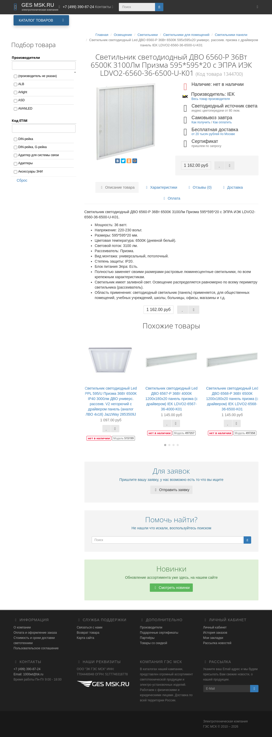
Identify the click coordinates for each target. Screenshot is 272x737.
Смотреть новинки (171, 588)
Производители (151, 627)
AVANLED (25, 108)
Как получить (200, 122)
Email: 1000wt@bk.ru (28, 674)
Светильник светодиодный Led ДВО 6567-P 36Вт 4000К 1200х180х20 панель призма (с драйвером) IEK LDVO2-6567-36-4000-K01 (171, 398)
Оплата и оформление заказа (35, 632)
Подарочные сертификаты (159, 632)
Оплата (171, 198)
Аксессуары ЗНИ (30, 171)
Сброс (20, 180)
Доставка (232, 187)
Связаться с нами (89, 627)
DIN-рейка (25, 139)
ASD (21, 100)
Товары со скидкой (153, 643)
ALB (21, 84)
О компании (22, 627)
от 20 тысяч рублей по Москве (213, 134)
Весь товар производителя (210, 99)
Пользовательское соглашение (36, 648)
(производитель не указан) (37, 76)
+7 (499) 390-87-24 (27, 669)
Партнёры (147, 638)
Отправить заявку (171, 490)
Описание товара (117, 187)
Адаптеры (25, 163)
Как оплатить (222, 122)
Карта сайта (85, 638)
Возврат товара (88, 632)
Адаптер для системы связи (38, 155)
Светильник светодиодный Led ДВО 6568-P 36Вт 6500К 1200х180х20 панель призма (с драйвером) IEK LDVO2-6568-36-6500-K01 (232, 398)
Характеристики (160, 187)
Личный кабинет (215, 627)
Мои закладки (213, 638)
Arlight (22, 92)
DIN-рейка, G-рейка (32, 147)
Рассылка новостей (217, 643)
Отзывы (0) (199, 187)
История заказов (215, 632)
